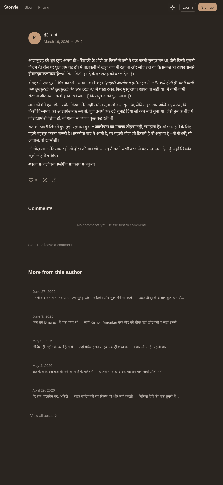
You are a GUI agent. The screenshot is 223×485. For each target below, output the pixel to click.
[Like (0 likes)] (32, 180)
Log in (188, 7)
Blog (28, 7)
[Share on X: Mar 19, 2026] (45, 180)
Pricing (43, 7)
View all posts (44, 416)
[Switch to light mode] (172, 7)
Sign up (207, 7)
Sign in (34, 245)
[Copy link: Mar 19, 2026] (54, 180)
